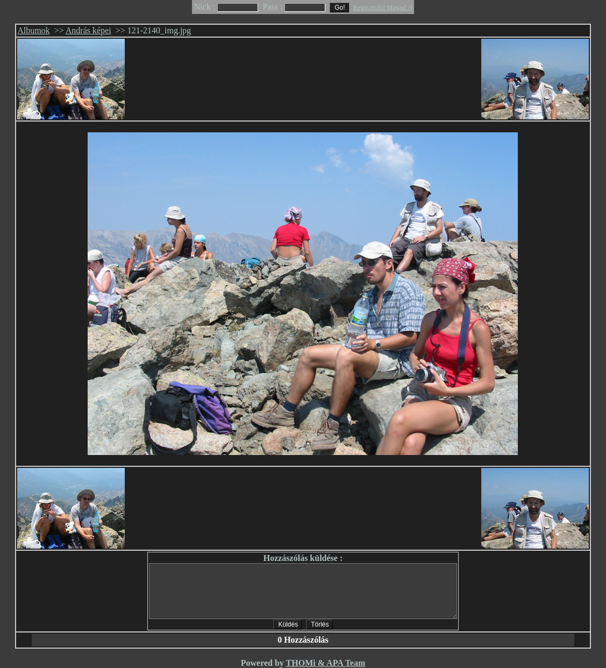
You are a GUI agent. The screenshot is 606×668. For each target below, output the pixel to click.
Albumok (33, 30)
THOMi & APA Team (326, 662)
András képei (88, 30)
